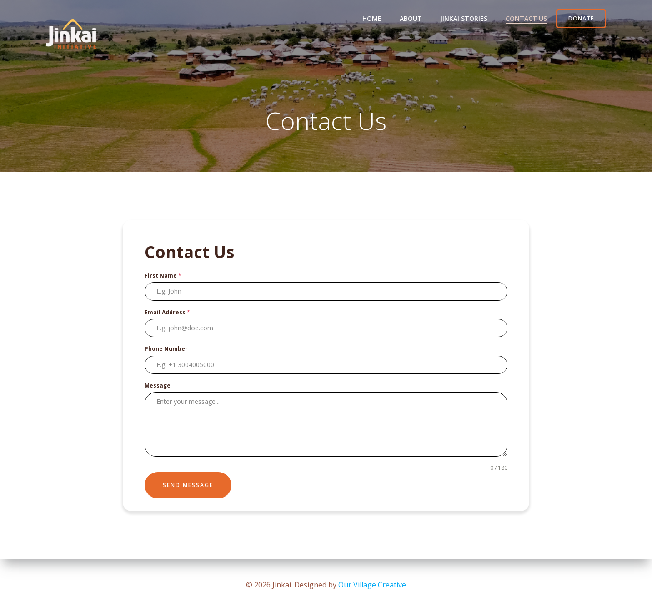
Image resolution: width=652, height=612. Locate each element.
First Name (163, 275)
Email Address (167, 312)
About (411, 18)
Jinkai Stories (463, 18)
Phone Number (166, 349)
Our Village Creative (372, 585)
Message (158, 385)
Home (371, 18)
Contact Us (526, 18)
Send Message (188, 485)
